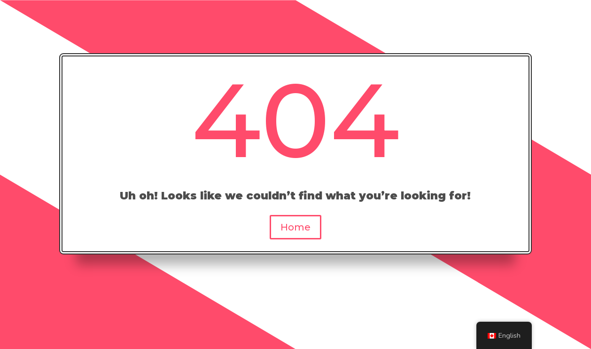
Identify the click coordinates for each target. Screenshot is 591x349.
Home (295, 227)
